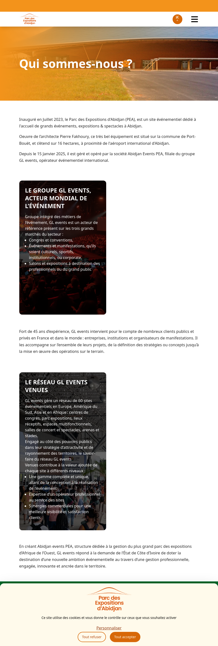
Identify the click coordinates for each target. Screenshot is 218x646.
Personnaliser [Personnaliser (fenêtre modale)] (109, 628)
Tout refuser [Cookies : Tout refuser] (92, 637)
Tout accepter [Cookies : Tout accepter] (125, 637)
